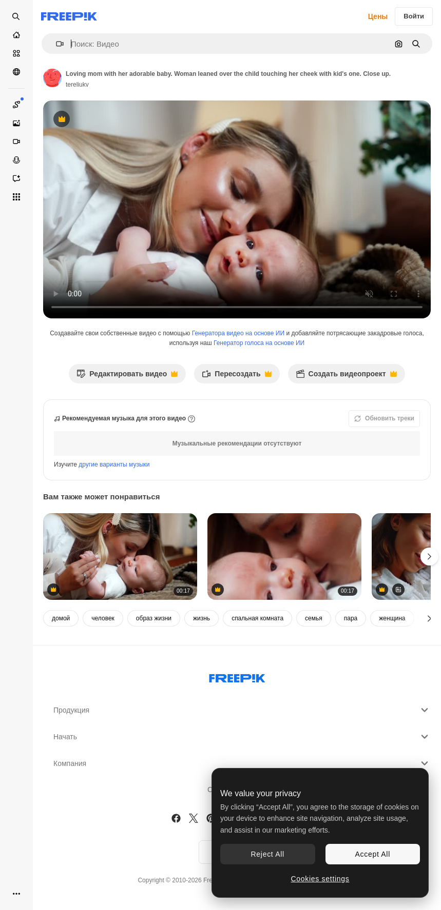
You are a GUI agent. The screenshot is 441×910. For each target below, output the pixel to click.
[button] (56, 44)
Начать (242, 737)
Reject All (267, 854)
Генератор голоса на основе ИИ (259, 343)
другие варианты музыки (114, 464)
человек (102, 618)
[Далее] (429, 618)
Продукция (242, 710)
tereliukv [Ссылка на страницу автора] (77, 84)
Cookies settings (320, 879)
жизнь (201, 618)
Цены (378, 16)
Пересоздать (236, 376)
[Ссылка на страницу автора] (52, 78)
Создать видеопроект (346, 376)
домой (61, 618)
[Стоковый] (16, 53)
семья (313, 618)
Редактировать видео (127, 376)
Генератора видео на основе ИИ (238, 333)
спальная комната (257, 618)
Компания (242, 763)
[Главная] (16, 35)
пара (351, 618)
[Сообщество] (16, 72)
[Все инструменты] (16, 197)
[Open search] (16, 16)
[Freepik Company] (237, 676)
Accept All (372, 854)
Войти (414, 16)
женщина (392, 618)
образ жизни (153, 618)
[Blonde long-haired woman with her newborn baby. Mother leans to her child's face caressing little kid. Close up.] (120, 556)
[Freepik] (69, 16)
